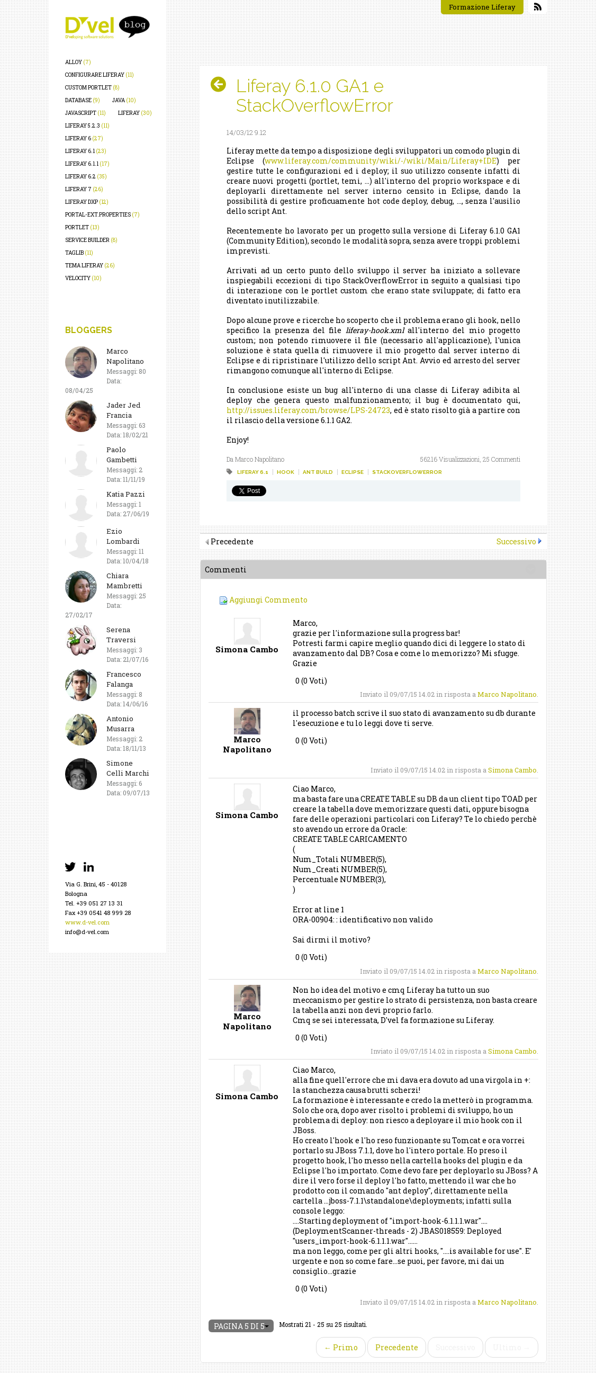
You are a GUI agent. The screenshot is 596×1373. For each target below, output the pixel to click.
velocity (83, 278)
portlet (82, 227)
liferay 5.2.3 (87, 125)
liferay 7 (84, 189)
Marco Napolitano (507, 694)
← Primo (341, 1347)
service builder (91, 240)
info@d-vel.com (87, 932)
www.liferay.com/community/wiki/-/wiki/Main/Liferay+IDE (380, 161)
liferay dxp (87, 202)
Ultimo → (511, 1347)
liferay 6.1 (85, 151)
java (124, 100)
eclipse (352, 472)
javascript (85, 113)
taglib (79, 252)
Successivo (516, 541)
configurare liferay (99, 74)
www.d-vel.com (87, 922)
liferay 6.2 (86, 176)
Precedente (396, 1347)
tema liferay (90, 265)
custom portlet (92, 87)
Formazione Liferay (482, 7)
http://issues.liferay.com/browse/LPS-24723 (308, 410)
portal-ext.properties (102, 214)
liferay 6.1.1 (87, 163)
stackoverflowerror (407, 472)
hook (285, 472)
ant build (318, 472)
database (82, 100)
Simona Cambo (512, 770)
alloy (78, 62)
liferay (135, 113)
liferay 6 (84, 138)
